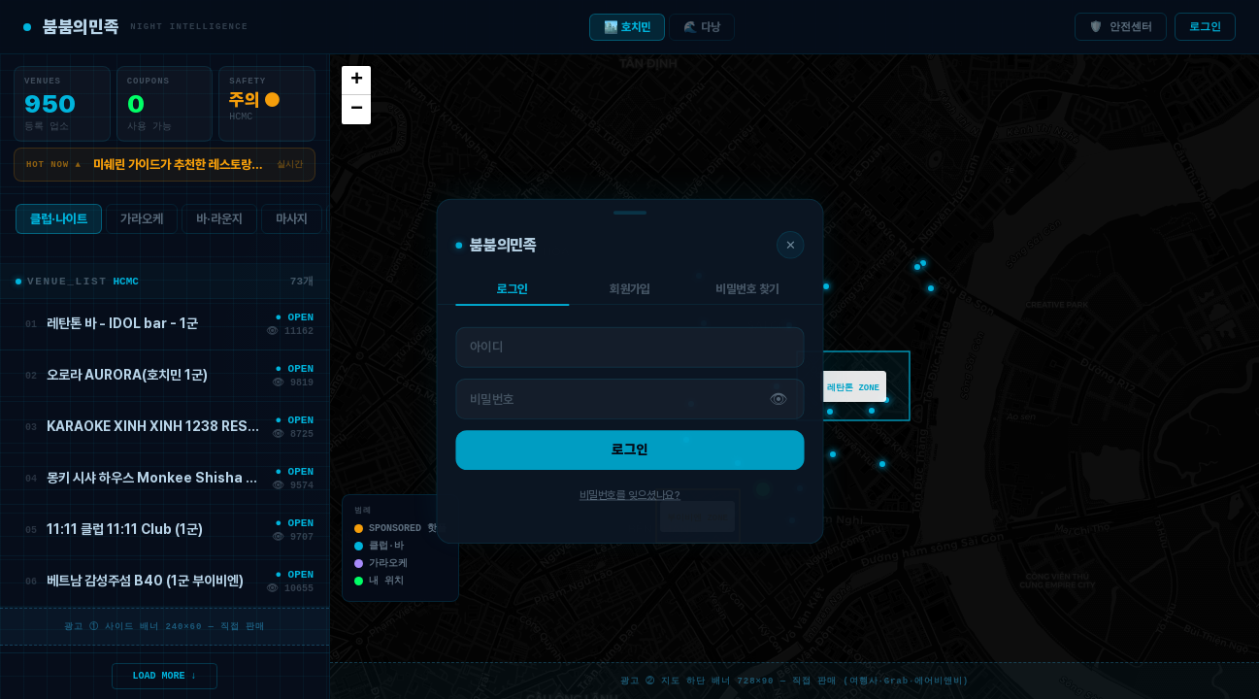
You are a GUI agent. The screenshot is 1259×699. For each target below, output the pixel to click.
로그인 (1205, 26)
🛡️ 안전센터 (1120, 26)
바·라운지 (219, 223)
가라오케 (141, 223)
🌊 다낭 (701, 27)
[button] (763, 489)
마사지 (292, 223)
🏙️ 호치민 (627, 27)
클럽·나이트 (58, 223)
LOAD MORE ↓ (165, 675)
